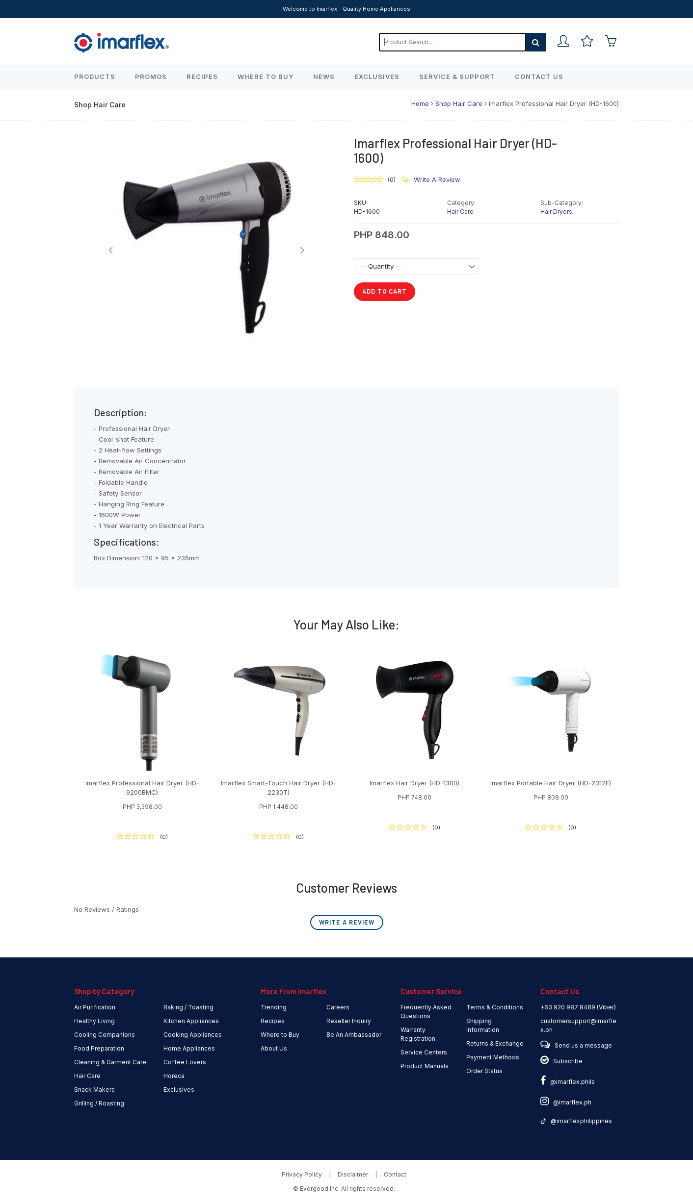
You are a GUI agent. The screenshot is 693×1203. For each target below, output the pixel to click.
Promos (151, 76)
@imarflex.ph (565, 1102)
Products (94, 76)
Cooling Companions (104, 1034)
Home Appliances (189, 1048)
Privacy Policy (302, 1174)
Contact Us (539, 76)
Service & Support (457, 76)
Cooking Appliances (192, 1034)
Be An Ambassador (353, 1034)
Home (420, 103)
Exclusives (377, 76)
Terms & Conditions (494, 1007)
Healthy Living (94, 1021)
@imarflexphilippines (576, 1121)
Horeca (174, 1075)
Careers (337, 1007)
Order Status (484, 1071)
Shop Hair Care (458, 103)
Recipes (202, 76)
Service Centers (423, 1052)
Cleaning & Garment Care (110, 1062)
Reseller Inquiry (348, 1021)
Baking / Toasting (188, 1007)
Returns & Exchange (495, 1043)
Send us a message (583, 1045)
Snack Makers (94, 1089)
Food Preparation (99, 1048)
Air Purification (94, 1007)
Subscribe (568, 1061)
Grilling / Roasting (99, 1103)
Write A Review (430, 179)
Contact (395, 1174)
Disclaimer (353, 1174)
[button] (111, 250)
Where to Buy (265, 76)
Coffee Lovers (184, 1062)
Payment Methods (492, 1057)
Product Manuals (424, 1066)
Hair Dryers (556, 211)
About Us (274, 1048)
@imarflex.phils (567, 1081)
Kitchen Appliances (191, 1021)
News (324, 76)
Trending (274, 1007)
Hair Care (460, 211)
